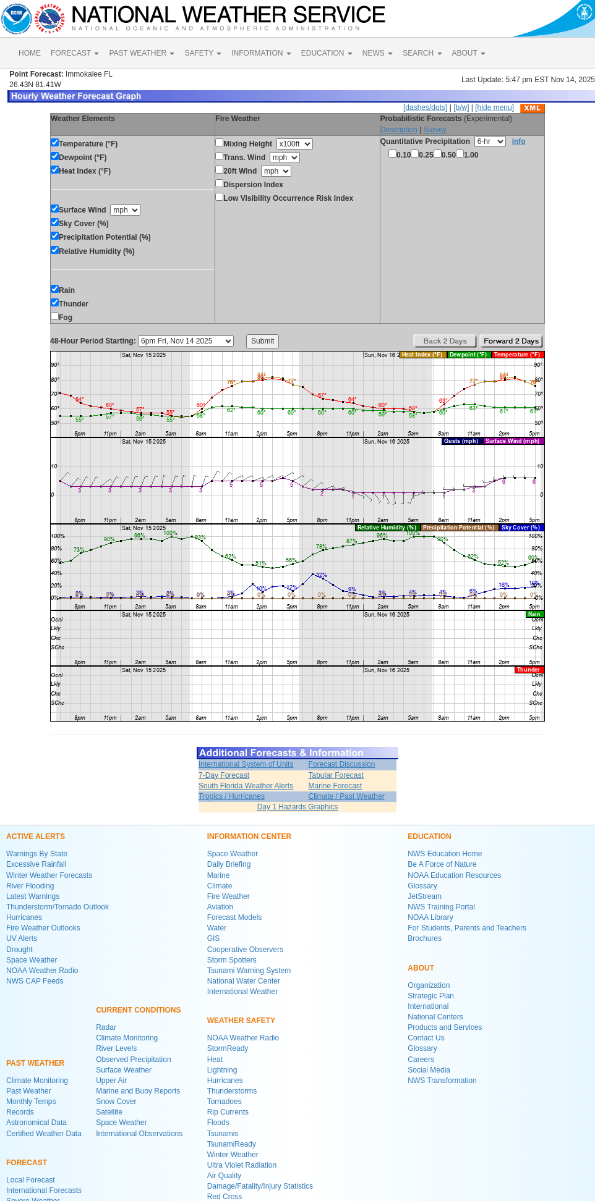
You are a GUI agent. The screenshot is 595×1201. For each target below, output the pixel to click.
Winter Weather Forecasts (49, 875)
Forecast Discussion (341, 764)
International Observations (139, 1133)
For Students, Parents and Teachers (467, 928)
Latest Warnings (32, 896)
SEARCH (422, 53)
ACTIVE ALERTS (35, 836)
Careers (421, 1059)
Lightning (222, 1070)
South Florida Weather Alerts (246, 786)
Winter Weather (233, 1154)
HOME (30, 53)
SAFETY (202, 53)
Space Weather (32, 960)
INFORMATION (261, 53)
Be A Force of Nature (442, 864)
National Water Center (243, 981)
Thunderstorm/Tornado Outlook (57, 907)
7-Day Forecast (224, 775)
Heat (215, 1059)
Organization (429, 985)
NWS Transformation (442, 1080)
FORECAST (75, 53)
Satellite (109, 1112)
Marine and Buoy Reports (138, 1091)
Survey (434, 129)
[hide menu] (494, 107)
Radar (106, 1027)
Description (398, 129)
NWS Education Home (445, 853)
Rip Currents (228, 1112)
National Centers (435, 1017)
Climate (220, 886)
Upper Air (111, 1080)
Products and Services (445, 1027)
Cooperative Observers (245, 949)
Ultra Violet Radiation (242, 1165)
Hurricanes (24, 917)
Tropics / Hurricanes (232, 796)
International (428, 1006)
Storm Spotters (232, 960)
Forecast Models (234, 917)
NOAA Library (430, 917)
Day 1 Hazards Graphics (297, 807)
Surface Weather (124, 1070)
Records (20, 1112)
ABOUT (469, 53)
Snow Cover (116, 1101)
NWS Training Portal (441, 907)
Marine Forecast (335, 786)
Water (217, 928)
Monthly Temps (31, 1101)
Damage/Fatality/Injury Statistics (260, 1186)
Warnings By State (36, 853)
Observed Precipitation (133, 1059)
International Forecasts (44, 1190)
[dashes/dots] (425, 107)
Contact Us (426, 1038)
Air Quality (224, 1175)
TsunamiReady (231, 1144)
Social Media (429, 1070)
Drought (19, 949)
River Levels (116, 1048)
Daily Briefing (229, 864)
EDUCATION (327, 53)
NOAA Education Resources (454, 875)
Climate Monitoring (37, 1080)
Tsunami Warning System (249, 970)
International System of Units (246, 764)
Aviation (220, 907)
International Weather (242, 991)
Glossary (422, 886)
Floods (218, 1122)
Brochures (425, 938)
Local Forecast (30, 1180)
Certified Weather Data (44, 1133)
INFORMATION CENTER (249, 836)
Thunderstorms (232, 1091)
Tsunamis (223, 1133)
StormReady (228, 1048)
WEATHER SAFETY (241, 1020)
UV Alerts (21, 938)
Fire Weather (228, 896)
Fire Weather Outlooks (43, 928)
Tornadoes (224, 1101)
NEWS (377, 53)
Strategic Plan (431, 996)
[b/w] (461, 107)
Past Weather (28, 1091)
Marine (218, 875)
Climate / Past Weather (346, 796)
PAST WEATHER (141, 53)
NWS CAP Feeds (34, 981)
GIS (213, 938)
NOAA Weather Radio (42, 970)
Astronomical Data (36, 1122)
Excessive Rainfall (36, 864)
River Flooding (30, 886)
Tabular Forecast (335, 775)
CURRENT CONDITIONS (138, 1010)
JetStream (425, 896)
